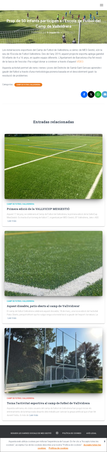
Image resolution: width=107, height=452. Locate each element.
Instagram (57, 433)
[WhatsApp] (98, 94)
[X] (91, 94)
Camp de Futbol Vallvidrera (28, 85)
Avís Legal (91, 433)
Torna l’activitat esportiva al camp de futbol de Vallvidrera (48, 403)
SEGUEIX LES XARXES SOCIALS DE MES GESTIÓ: (31, 433)
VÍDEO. (80, 61)
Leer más (12, 221)
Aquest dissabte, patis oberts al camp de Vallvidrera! (43, 306)
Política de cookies (71, 433)
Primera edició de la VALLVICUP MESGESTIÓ (38, 209)
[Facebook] (84, 94)
